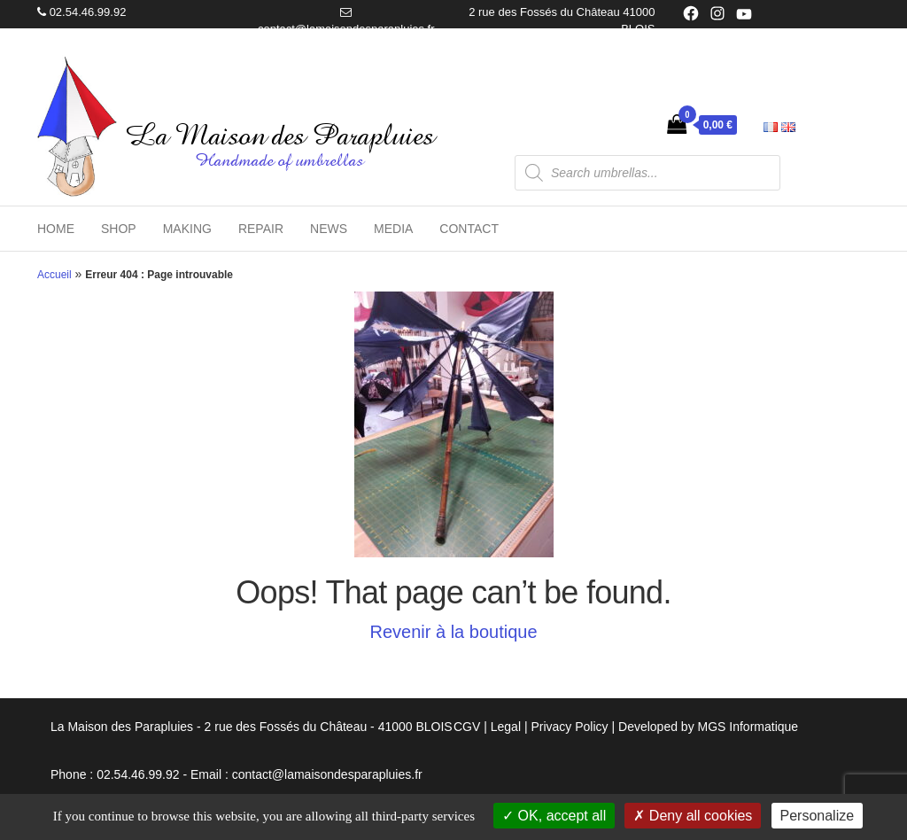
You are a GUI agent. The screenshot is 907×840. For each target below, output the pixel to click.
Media (393, 229)
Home (55, 229)
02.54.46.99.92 (88, 12)
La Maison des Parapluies (280, 135)
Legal (506, 726)
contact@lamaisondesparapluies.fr (346, 28)
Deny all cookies (692, 815)
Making (187, 229)
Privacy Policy (569, 726)
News (328, 229)
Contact (469, 229)
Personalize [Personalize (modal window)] (817, 815)
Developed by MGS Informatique (708, 726)
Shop (118, 229)
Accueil (54, 274)
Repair (260, 229)
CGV (467, 726)
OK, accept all (554, 815)
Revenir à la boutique (453, 632)
